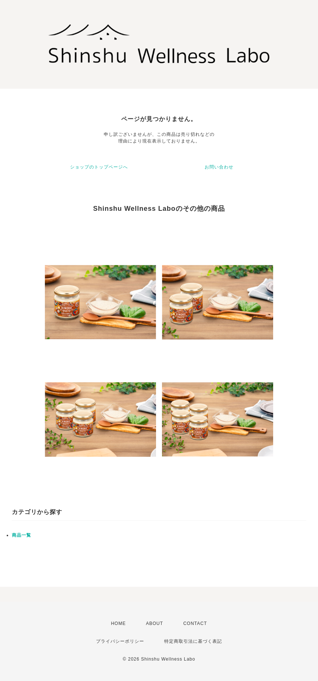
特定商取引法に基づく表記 (193, 641)
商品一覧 (21, 535)
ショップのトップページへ (99, 167)
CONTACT (195, 623)
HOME (118, 623)
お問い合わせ (219, 167)
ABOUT (154, 623)
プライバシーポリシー (120, 641)
